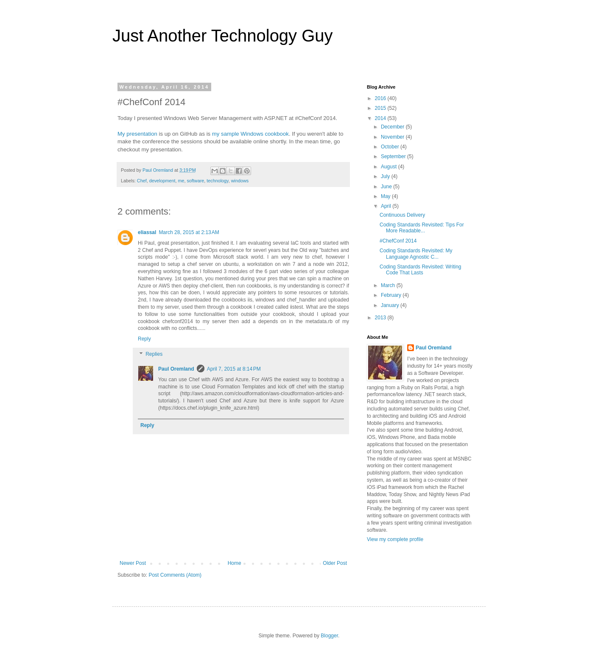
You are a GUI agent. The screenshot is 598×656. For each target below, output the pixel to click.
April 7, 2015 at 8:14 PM (234, 369)
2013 (381, 318)
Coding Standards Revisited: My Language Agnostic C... (416, 254)
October (390, 147)
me (181, 180)
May (386, 196)
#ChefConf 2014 (398, 241)
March (389, 285)
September (394, 156)
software (195, 180)
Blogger (329, 636)
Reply (144, 339)
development (162, 180)
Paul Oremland (176, 369)
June (387, 187)
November (393, 137)
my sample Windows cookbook (250, 134)
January (390, 305)
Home (234, 563)
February (391, 295)
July (386, 176)
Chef (142, 180)
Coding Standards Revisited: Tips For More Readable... (422, 228)
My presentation (137, 134)
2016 (381, 98)
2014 (381, 118)
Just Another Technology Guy (222, 35)
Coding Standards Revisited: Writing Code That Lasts (420, 270)
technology (217, 180)
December (393, 127)
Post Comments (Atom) (174, 575)
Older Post (335, 563)
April (386, 206)
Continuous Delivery (402, 215)
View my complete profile (395, 539)
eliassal (147, 232)
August (389, 167)
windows (240, 180)
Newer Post (133, 563)
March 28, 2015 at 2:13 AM (189, 232)
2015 (381, 108)
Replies (153, 354)
